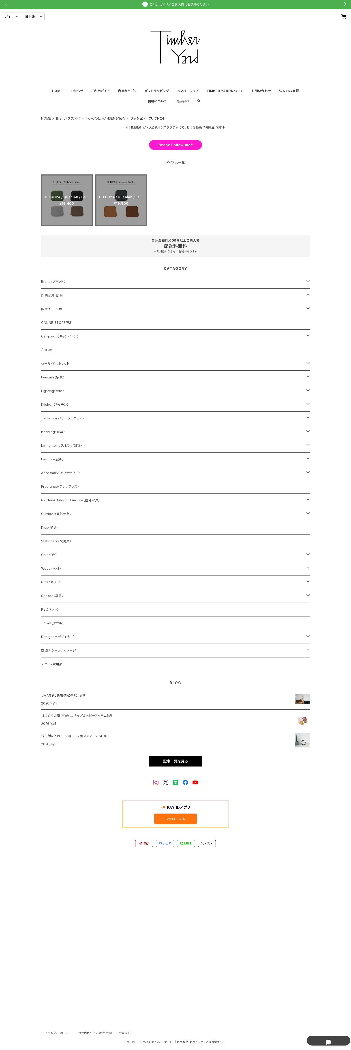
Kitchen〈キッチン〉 (54, 404)
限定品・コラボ (51, 309)
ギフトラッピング (157, 91)
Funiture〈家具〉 (53, 377)
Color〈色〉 (49, 555)
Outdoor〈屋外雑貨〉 (56, 514)
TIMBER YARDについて (225, 91)
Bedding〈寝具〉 (53, 432)
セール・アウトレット (55, 363)
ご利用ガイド (100, 91)
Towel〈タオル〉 (52, 623)
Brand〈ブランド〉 (68, 118)
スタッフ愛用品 (52, 664)
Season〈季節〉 (52, 596)
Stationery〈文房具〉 (56, 541)
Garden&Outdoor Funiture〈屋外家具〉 (70, 500)
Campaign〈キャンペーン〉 (60, 336)
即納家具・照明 (52, 295)
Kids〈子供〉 (49, 527)
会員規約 (125, 1033)
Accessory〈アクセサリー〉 (60, 473)
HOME (57, 91)
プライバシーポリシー (58, 1033)
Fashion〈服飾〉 (52, 459)
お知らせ (77, 91)
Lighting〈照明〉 (52, 391)
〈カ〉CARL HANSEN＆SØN (105, 118)
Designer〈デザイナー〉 (58, 637)
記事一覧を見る (175, 761)
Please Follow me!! (175, 145)
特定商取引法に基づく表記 (95, 1033)
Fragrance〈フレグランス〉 (60, 486)
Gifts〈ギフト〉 (51, 582)
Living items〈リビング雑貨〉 (61, 445)
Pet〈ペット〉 (50, 609)
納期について (157, 101)
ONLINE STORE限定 (56, 322)
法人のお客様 (289, 91)
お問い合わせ (261, 91)
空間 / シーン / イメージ (58, 650)
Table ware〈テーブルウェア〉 (62, 418)
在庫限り (47, 350)
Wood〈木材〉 (51, 568)
